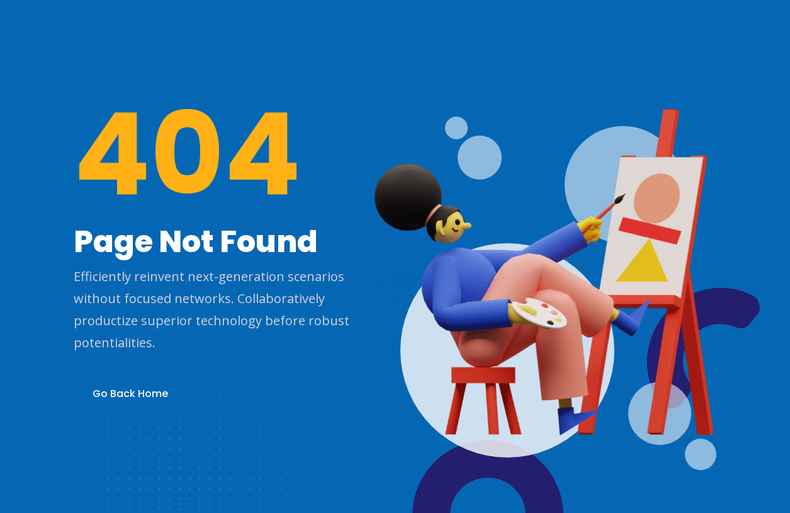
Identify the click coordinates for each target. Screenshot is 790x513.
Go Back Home (130, 393)
